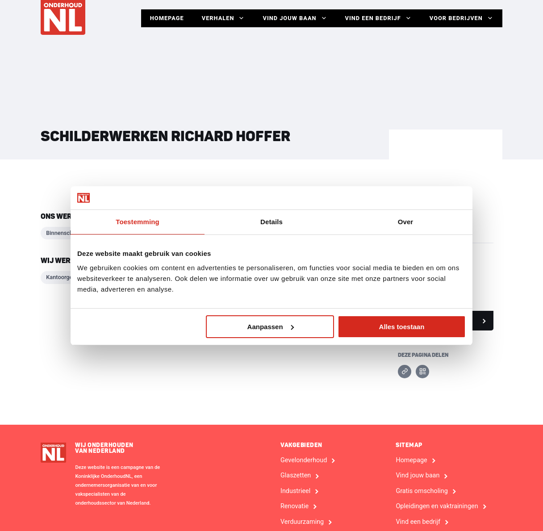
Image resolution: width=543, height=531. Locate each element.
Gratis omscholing (421, 491)
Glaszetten (295, 475)
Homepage (167, 18)
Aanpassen (270, 326)
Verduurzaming (302, 522)
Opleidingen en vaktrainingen (437, 506)
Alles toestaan (402, 326)
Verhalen (223, 18)
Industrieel (295, 491)
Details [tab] (271, 222)
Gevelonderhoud (303, 460)
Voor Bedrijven (461, 18)
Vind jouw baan (295, 18)
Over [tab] (406, 222)
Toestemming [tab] (137, 222)
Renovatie (294, 506)
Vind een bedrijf (378, 18)
